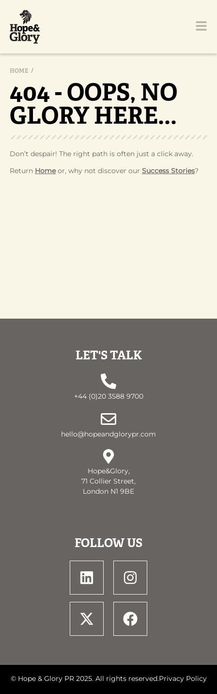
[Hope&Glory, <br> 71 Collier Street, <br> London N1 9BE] (108, 456)
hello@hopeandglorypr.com (108, 434)
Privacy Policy (183, 678)
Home (19, 71)
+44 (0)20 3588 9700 (108, 396)
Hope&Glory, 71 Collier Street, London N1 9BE (108, 481)
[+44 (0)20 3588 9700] (108, 381)
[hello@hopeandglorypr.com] (108, 419)
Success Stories (168, 170)
